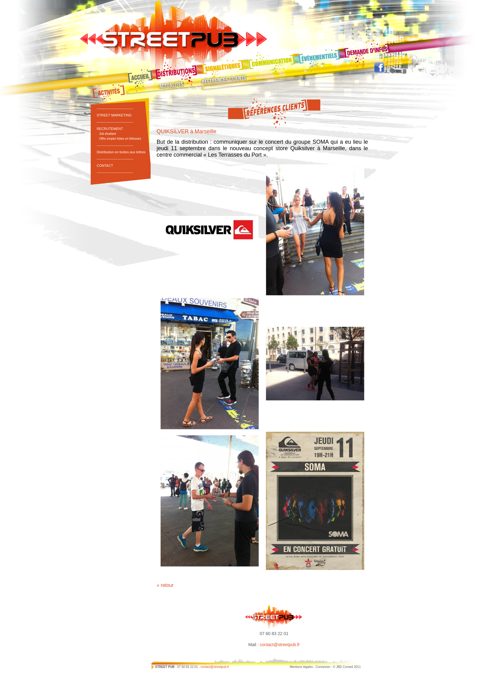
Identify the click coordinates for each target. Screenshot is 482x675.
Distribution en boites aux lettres (121, 152)
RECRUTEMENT (110, 129)
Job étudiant (107, 133)
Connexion (323, 667)
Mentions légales (301, 667)
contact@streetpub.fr (280, 644)
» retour (165, 585)
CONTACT (105, 165)
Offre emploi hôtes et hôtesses (120, 138)
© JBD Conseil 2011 (347, 667)
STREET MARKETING (114, 115)
